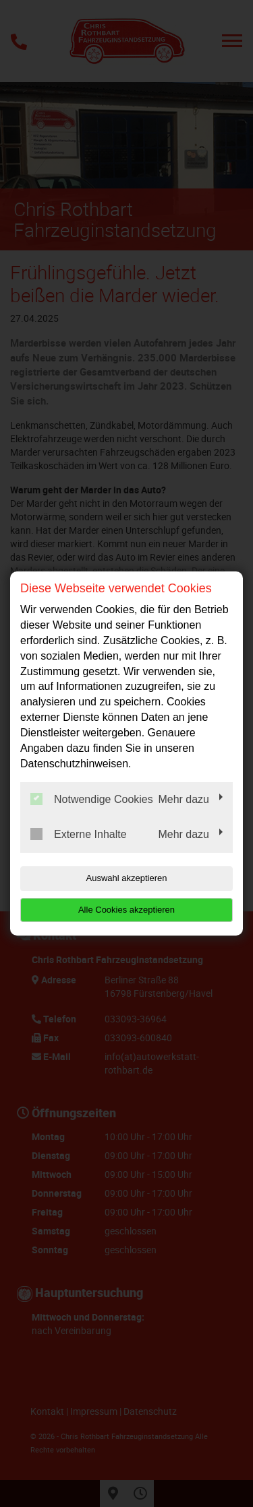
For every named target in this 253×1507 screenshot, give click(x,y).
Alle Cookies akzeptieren (126, 910)
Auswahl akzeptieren (126, 878)
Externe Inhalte (78, 834)
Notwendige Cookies (91, 799)
